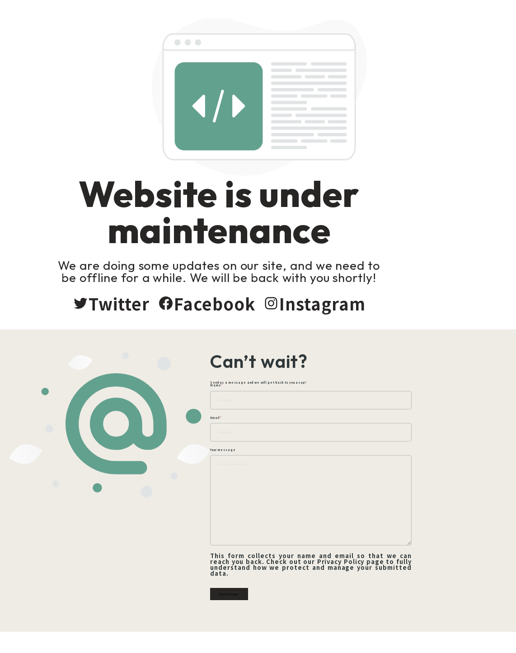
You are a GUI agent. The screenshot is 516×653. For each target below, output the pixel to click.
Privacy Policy (334, 575)
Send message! (276, 601)
